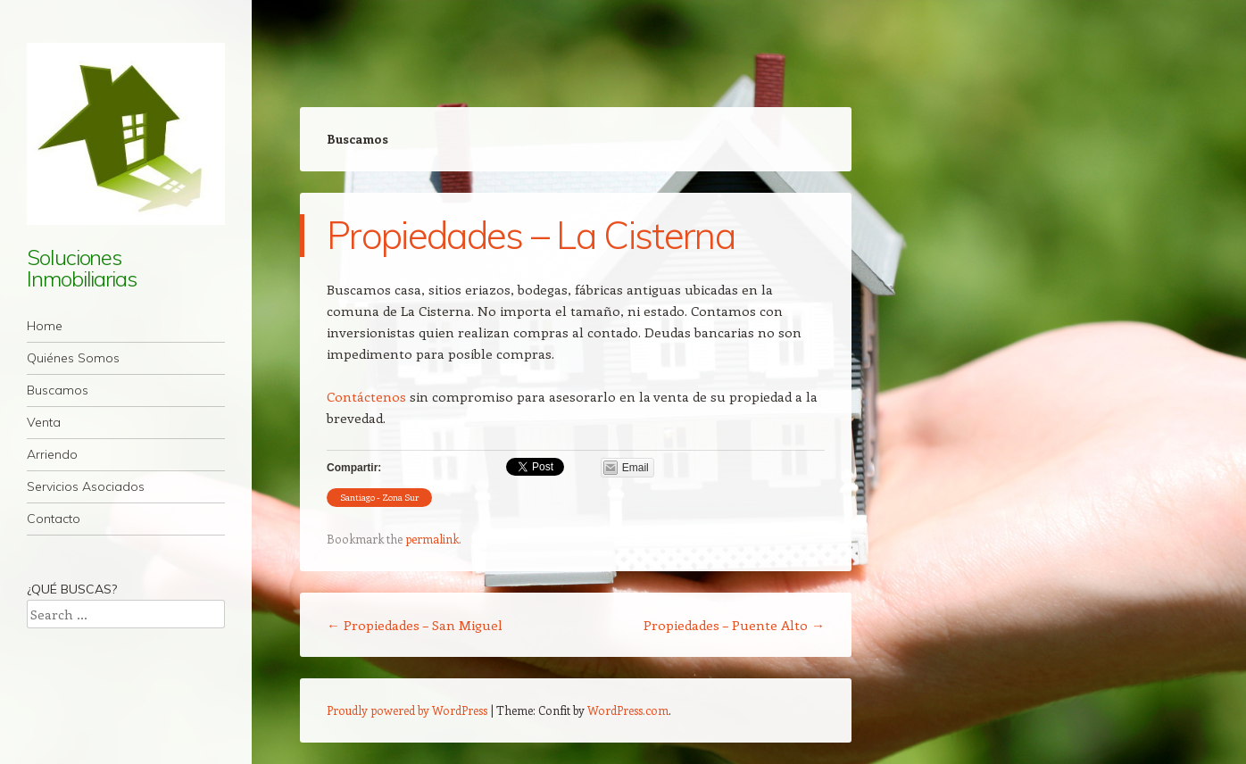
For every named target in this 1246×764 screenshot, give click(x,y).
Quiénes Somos (73, 358)
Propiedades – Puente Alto (734, 625)
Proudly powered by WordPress (407, 710)
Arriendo (52, 454)
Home (44, 326)
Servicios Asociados (86, 486)
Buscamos (57, 390)
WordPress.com (628, 710)
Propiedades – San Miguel (415, 625)
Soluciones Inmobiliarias (82, 268)
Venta (44, 422)
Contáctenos (366, 396)
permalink (432, 538)
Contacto (53, 519)
